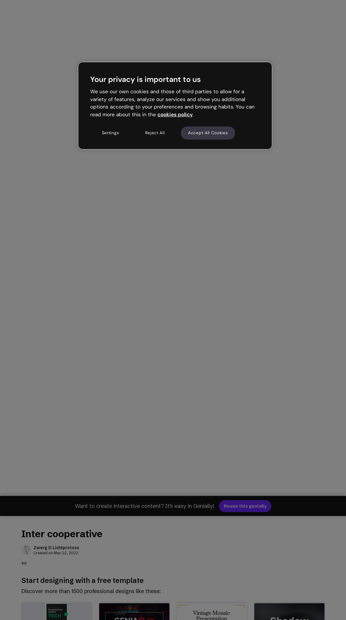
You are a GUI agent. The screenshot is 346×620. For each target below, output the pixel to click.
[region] (175, 105)
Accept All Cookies (208, 132)
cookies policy (175, 114)
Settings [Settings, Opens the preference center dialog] (110, 132)
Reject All (155, 132)
